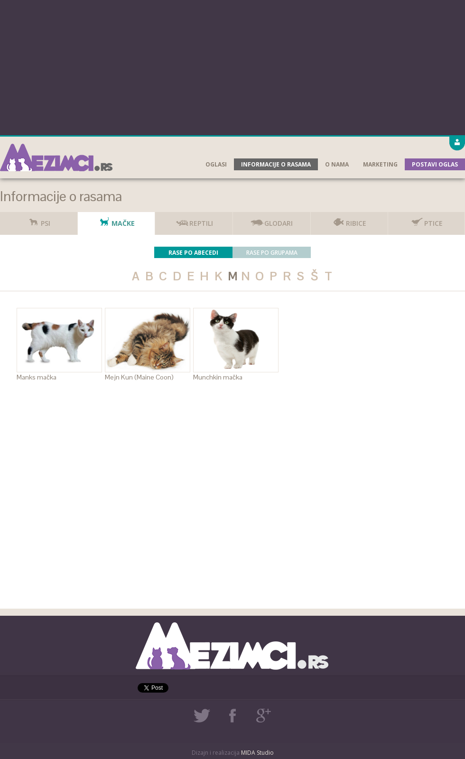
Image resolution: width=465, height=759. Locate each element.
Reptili (194, 220)
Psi (38, 220)
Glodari (271, 220)
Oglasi (216, 164)
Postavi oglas (435, 164)
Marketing (380, 164)
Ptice (426, 220)
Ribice (349, 220)
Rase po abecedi (193, 253)
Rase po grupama (272, 253)
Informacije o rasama (276, 164)
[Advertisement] (232, 66)
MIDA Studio (257, 753)
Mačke (116, 220)
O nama (337, 164)
